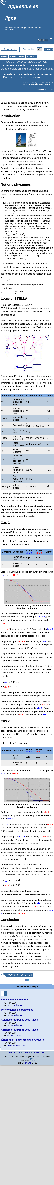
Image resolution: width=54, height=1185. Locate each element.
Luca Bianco (45, 90)
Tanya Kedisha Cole (16, 1045)
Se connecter (10, 49)
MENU (43, 40)
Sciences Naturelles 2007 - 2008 (19, 1019)
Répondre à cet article (19, 974)
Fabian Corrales (14, 1035)
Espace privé (38, 1052)
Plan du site (14, 1052)
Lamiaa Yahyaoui (14, 1005)
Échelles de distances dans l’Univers (22, 1039)
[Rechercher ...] (28, 49)
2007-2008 (31, 56)
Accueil (4, 56)
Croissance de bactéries (15, 999)
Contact (25, 1052)
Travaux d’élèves (17, 56)
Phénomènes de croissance (17, 1009)
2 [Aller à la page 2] (5, 993)
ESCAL (28, 1063)
